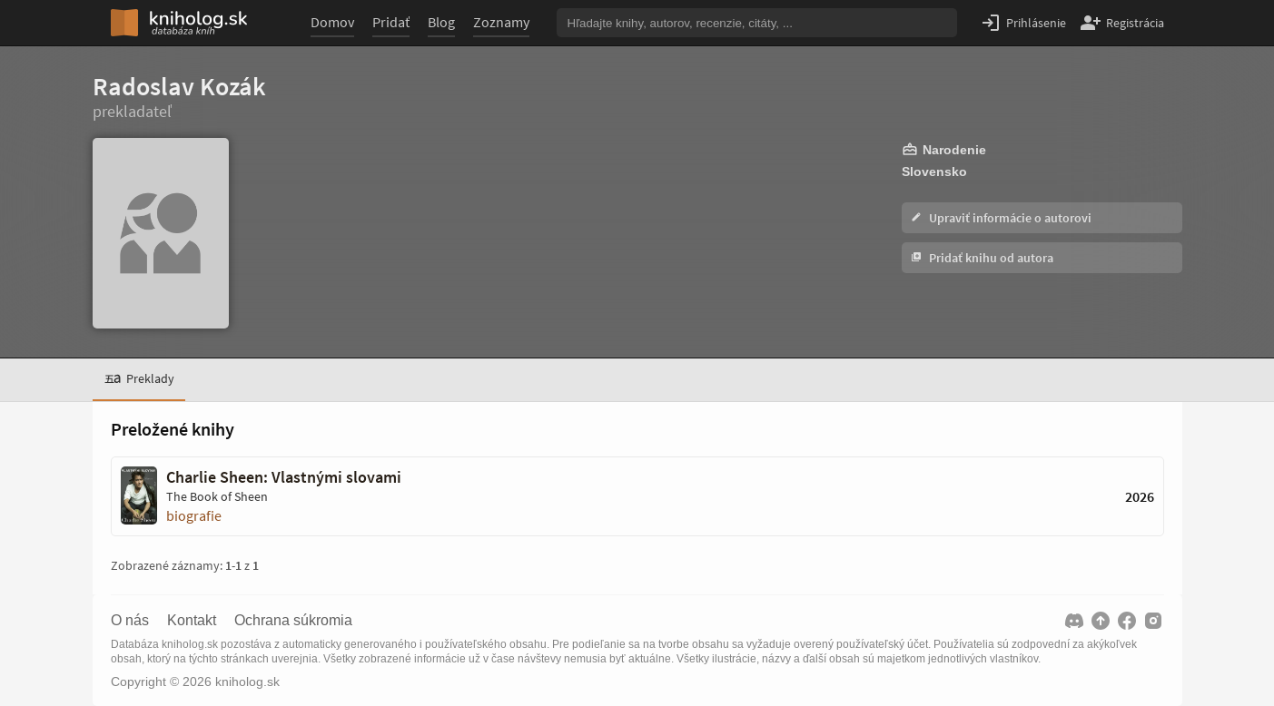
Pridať (391, 22)
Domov (332, 22)
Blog (441, 22)
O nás (130, 620)
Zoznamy (501, 22)
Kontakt (191, 620)
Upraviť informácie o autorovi (1001, 218)
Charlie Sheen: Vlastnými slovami (283, 477)
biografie (194, 515)
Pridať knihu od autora (982, 258)
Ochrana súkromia (293, 620)
